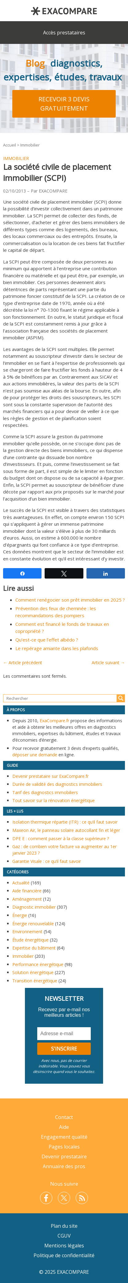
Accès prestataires (64, 32)
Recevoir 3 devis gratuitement (64, 103)
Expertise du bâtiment (34, 948)
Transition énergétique (34, 981)
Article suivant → (108, 662)
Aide (64, 1127)
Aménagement (27, 899)
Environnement (27, 931)
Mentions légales (64, 1245)
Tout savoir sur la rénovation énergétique (53, 800)
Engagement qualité (64, 1136)
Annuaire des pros (64, 1166)
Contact (64, 1117)
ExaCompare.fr (54, 720)
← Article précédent (22, 662)
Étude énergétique (30, 940)
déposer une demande (34, 755)
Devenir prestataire (64, 1156)
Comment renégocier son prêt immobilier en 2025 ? (70, 600)
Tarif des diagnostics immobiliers (45, 792)
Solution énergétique (33, 972)
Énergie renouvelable (33, 923)
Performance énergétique (37, 964)
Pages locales (64, 1146)
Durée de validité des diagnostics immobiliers (57, 784)
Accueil (9, 145)
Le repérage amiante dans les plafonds (56, 648)
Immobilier (30, 145)
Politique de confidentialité (64, 1255)
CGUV (64, 1235)
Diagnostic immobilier (34, 907)
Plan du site (64, 1226)
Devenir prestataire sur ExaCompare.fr (50, 776)
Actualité (21, 883)
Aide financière (27, 891)
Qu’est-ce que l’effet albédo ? (46, 640)
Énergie (19, 915)
